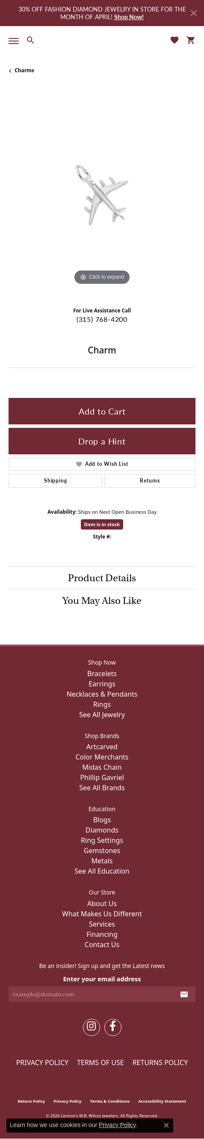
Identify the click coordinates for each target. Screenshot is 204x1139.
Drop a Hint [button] (102, 441)
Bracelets (102, 673)
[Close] (193, 13)
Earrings (102, 684)
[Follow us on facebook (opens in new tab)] (112, 1027)
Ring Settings (102, 840)
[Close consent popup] (166, 1125)
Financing (102, 934)
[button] (30, 40)
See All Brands (102, 787)
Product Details (102, 578)
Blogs (102, 819)
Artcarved (102, 746)
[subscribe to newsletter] (184, 994)
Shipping (55, 480)
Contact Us (102, 944)
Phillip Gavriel (102, 777)
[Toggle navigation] (12, 41)
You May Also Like (102, 600)
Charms (24, 70)
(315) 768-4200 (102, 319)
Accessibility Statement (162, 1101)
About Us (102, 903)
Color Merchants (101, 757)
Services (102, 924)
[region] (102, 193)
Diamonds (102, 830)
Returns (150, 480)
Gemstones (102, 850)
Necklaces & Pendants (102, 694)
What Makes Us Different (102, 913)
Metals (101, 860)
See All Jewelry (102, 714)
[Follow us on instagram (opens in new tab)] (91, 1027)
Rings (102, 704)
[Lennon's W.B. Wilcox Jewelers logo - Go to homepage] (102, 40)
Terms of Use (100, 1062)
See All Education (101, 871)
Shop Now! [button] (129, 16)
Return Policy (31, 1101)
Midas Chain (101, 767)
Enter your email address (102, 978)
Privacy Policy (42, 1062)
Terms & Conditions (110, 1101)
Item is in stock (102, 524)
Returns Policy (160, 1062)
